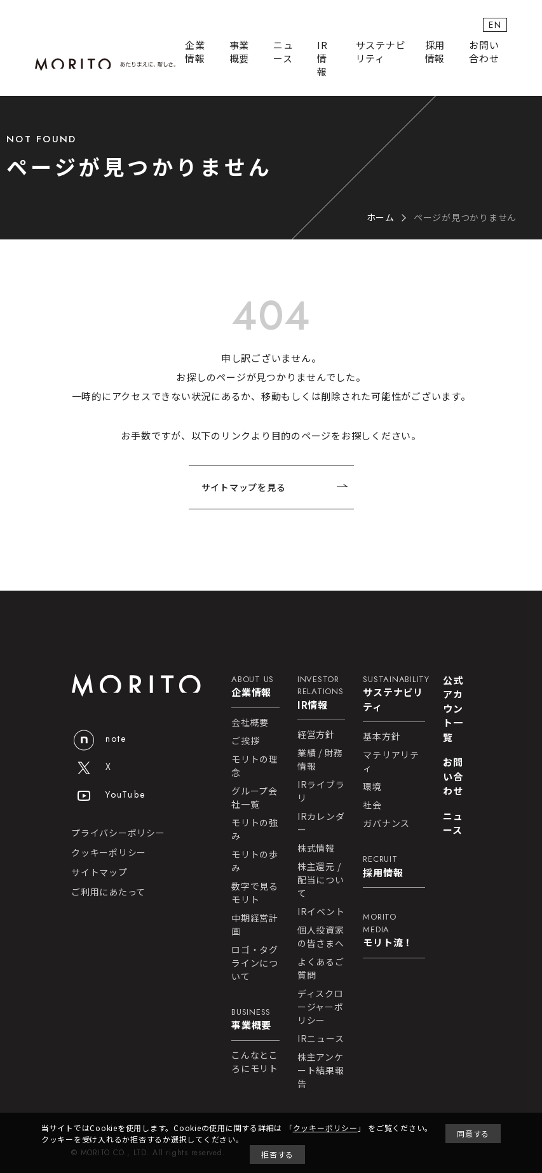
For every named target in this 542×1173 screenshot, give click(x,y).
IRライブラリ (321, 791)
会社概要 (250, 722)
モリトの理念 (254, 766)
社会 (372, 804)
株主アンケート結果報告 (320, 1070)
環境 (372, 786)
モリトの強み (254, 829)
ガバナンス (386, 823)
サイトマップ (99, 872)
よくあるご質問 (320, 968)
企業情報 (195, 51)
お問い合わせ (484, 51)
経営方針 (316, 734)
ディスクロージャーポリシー (320, 1006)
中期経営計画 (254, 924)
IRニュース (320, 1038)
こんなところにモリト (254, 1062)
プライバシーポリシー (118, 832)
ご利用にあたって (108, 891)
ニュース (283, 51)
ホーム (381, 217)
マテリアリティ (391, 761)
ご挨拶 (245, 740)
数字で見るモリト (254, 893)
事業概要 (239, 51)
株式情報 (316, 847)
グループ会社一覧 (254, 797)
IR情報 (322, 58)
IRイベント (321, 911)
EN (495, 24)
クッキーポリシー (108, 852)
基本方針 (381, 736)
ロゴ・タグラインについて (254, 962)
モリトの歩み (254, 861)
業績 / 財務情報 (320, 759)
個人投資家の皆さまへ (320, 936)
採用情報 (435, 51)
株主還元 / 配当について (320, 879)
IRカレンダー (321, 823)
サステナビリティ (381, 51)
